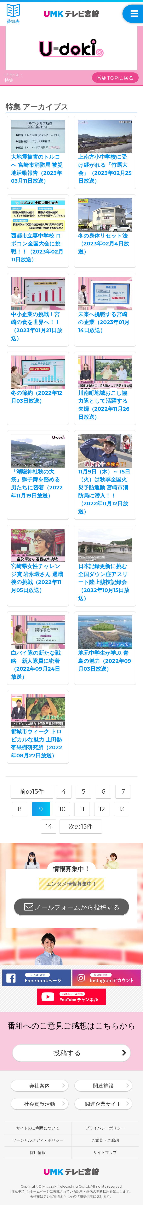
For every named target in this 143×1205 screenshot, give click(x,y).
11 (82, 809)
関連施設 (103, 1086)
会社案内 (39, 1086)
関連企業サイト (103, 1104)
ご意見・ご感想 (105, 1140)
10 (62, 809)
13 (122, 809)
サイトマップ (105, 1152)
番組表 (13, 14)
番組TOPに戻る (115, 78)
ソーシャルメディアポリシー (37, 1140)
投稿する (67, 1053)
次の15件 (81, 826)
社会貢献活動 (39, 1104)
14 (48, 826)
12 (102, 809)
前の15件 (32, 791)
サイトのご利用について (37, 1128)
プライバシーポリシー (105, 1128)
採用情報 (38, 1152)
